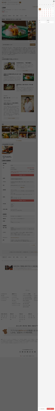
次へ (50, 408)
